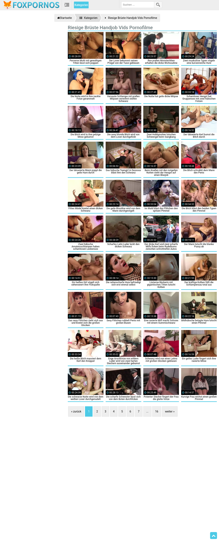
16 (156, 411)
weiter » (169, 411)
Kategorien (81, 5)
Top (213, 535)
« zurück (76, 411)
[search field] (137, 5)
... (147, 411)
